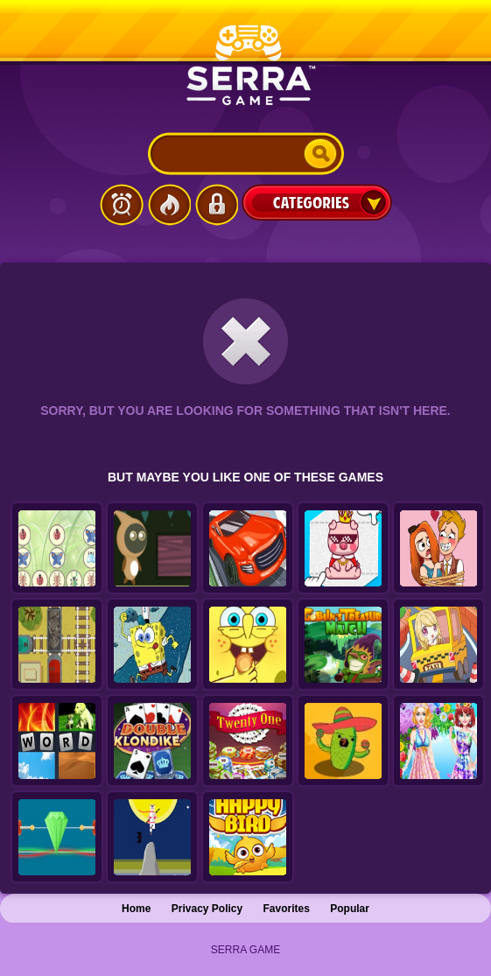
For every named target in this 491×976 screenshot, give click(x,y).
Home (136, 908)
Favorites (286, 908)
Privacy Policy (207, 908)
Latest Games (122, 205)
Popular (349, 908)
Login (216, 205)
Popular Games (169, 205)
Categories (317, 202)
